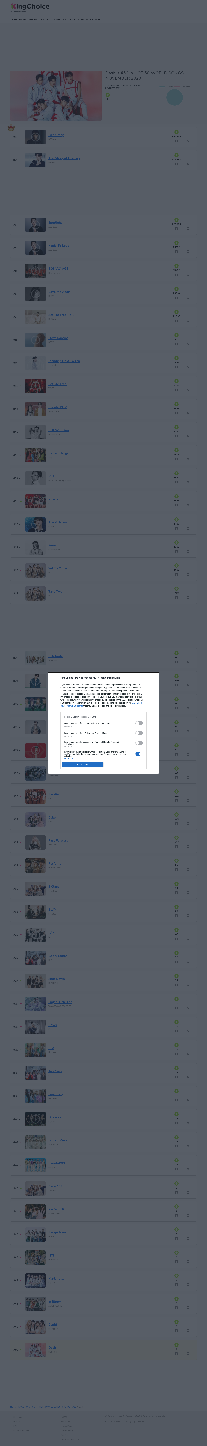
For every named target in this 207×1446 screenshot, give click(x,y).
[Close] (153, 678)
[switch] (139, 723)
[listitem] (103, 716)
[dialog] (103, 723)
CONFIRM (82, 765)
